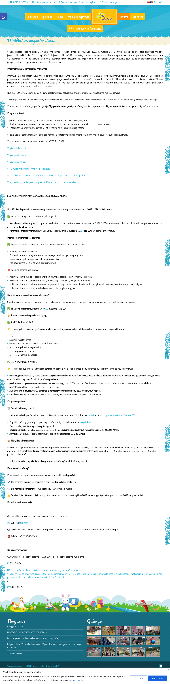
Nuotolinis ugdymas (87, 2)
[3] (46, 308)
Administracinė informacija (85, 28)
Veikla (59, 16)
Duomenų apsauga (67, 2)
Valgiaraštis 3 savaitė (17, 162)
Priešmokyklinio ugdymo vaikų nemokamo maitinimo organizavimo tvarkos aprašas (46, 175)
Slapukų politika (77, 680)
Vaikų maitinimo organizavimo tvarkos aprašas (28, 169)
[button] (3, 16)
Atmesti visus (138, 678)
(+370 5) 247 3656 (18, 2)
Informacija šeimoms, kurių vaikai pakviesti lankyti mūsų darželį (33, 638)
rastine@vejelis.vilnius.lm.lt (42, 2)
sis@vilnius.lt (25, 522)
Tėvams (124, 16)
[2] (43, 302)
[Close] (168, 669)
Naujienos (31, 16)
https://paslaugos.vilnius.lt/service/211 (117, 415)
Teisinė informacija (107, 2)
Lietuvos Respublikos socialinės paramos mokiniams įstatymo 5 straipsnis (45, 570)
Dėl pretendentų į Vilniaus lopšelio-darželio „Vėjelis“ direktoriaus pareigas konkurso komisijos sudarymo (44, 646)
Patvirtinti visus (157, 678)
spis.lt (91, 415)
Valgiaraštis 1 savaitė (16, 148)
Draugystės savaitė (15, 626)
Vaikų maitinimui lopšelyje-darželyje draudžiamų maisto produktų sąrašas (41, 182)
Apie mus (46, 16)
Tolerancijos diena (14, 653)
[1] (81, 231)
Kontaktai (138, 16)
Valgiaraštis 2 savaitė (16, 155)
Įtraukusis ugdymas (78, 16)
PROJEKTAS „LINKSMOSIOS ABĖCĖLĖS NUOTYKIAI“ (27, 632)
